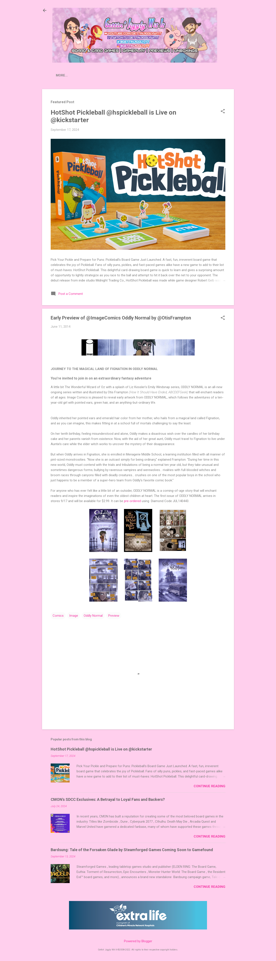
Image (73, 616)
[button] (222, 112)
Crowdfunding (109, 75)
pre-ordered (132, 502)
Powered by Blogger (138, 941)
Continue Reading (209, 787)
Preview (113, 616)
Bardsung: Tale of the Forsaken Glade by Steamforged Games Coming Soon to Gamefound (132, 850)
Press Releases (74, 75)
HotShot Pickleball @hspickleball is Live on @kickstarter (101, 750)
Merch (210, 75)
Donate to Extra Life (178, 75)
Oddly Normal (93, 616)
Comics (58, 616)
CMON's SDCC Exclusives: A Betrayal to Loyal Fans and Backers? (108, 800)
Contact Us (140, 75)
